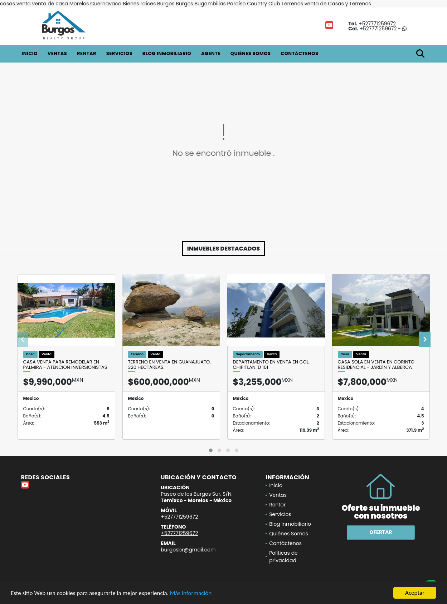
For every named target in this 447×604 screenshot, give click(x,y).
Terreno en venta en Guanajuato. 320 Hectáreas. (169, 364)
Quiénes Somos (250, 53)
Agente (210, 53)
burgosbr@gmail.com (188, 549)
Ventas (57, 53)
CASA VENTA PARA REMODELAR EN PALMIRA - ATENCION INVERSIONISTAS (65, 364)
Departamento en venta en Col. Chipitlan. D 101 (271, 364)
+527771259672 (377, 23)
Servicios (119, 53)
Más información (191, 593)
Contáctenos (299, 53)
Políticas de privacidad (283, 556)
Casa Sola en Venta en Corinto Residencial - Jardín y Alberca (376, 364)
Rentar (86, 53)
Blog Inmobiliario (166, 53)
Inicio (30, 53)
